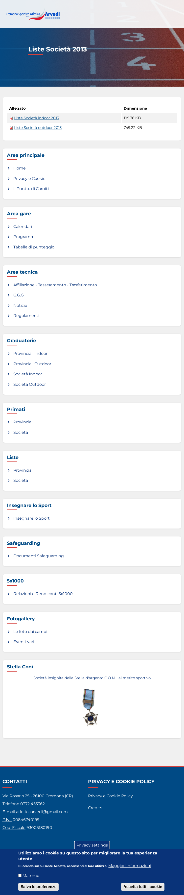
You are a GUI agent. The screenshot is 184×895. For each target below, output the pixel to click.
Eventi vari (23, 641)
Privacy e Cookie (29, 178)
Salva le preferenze (38, 888)
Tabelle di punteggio (33, 247)
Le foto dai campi (30, 631)
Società (20, 432)
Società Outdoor (29, 384)
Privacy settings (92, 846)
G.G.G (18, 295)
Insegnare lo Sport (31, 518)
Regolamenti (26, 315)
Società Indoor (27, 374)
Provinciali (23, 422)
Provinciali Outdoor (32, 364)
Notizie (20, 305)
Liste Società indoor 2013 (36, 118)
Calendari (22, 226)
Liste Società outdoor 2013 (38, 127)
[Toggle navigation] (175, 14)
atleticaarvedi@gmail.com (42, 811)
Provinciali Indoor (30, 353)
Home (19, 168)
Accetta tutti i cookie (142, 888)
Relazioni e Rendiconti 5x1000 (43, 593)
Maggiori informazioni (129, 866)
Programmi (24, 236)
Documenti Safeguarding (38, 556)
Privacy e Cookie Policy (110, 796)
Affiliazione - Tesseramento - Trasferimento (55, 285)
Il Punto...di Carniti (31, 188)
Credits (95, 807)
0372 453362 (32, 803)
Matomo (31, 876)
